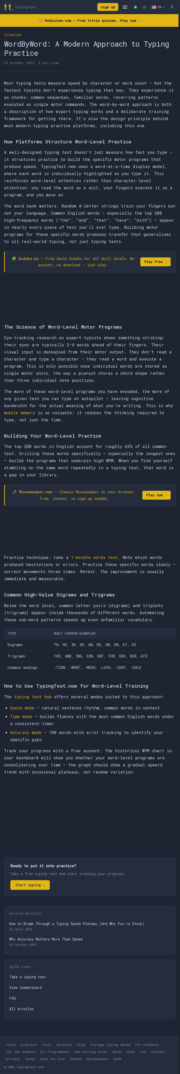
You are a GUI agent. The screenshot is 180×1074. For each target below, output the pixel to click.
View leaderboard (25, 987)
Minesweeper (97, 1059)
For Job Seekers (20, 1052)
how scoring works (91, 1052)
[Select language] (158, 7)
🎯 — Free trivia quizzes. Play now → (89, 20)
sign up (108, 7)
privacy (13, 1059)
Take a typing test (27, 976)
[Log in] (172, 7)
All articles (21, 1008)
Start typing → (30, 884)
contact (158, 1052)
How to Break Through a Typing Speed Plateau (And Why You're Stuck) (77, 923)
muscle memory (19, 412)
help (131, 1052)
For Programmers (55, 1052)
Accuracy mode (25, 732)
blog (81, 1045)
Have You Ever (52, 1059)
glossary (64, 1045)
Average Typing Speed (110, 1045)
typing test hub (33, 696)
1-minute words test (94, 557)
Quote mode (22, 707)
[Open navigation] (124, 7)
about (117, 1052)
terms (30, 1059)
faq (143, 1052)
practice (29, 1045)
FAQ (12, 998)
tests (11, 1045)
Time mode (21, 716)
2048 (117, 1059)
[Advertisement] (90, 817)
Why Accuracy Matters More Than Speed (45, 939)
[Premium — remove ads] (135, 7)
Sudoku (76, 1059)
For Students (147, 1045)
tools (47, 1045)
